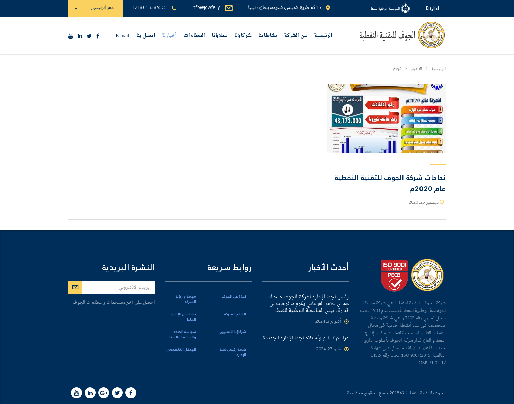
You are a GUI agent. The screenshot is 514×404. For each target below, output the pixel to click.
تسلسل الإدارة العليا (184, 317)
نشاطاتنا (267, 36)
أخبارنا (169, 36)
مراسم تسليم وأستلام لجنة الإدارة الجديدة (306, 338)
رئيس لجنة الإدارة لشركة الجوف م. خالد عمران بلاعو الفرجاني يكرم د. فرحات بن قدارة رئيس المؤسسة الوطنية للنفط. (308, 304)
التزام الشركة (235, 314)
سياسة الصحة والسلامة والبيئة (182, 334)
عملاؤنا (219, 36)
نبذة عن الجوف (234, 296)
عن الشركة (295, 36)
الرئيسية (323, 36)
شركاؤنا (243, 36)
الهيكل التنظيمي (181, 349)
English (433, 8)
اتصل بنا (145, 36)
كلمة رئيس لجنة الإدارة (233, 352)
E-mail (123, 36)
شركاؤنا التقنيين (233, 332)
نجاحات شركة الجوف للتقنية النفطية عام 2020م (390, 183)
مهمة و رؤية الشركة (186, 299)
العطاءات (194, 36)
